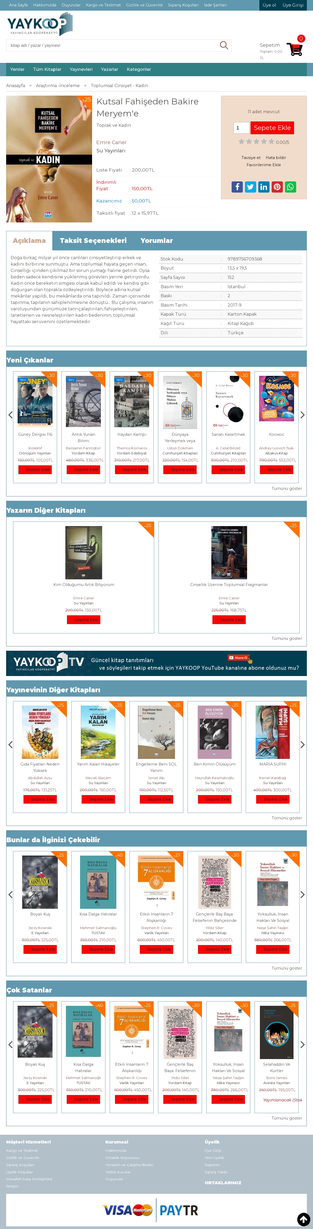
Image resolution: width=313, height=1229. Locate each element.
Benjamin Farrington (132, 448)
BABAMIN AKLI (40, 764)
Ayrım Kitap (35, 453)
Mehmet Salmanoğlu (156, 928)
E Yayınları (98, 933)
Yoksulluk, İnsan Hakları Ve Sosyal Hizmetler (276, 1071)
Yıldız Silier (273, 928)
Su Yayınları (83, 603)
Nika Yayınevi (276, 1083)
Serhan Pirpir (40, 778)
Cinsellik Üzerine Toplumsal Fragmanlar (229, 584)
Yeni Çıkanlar (29, 360)
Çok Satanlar (29, 990)
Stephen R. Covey (214, 928)
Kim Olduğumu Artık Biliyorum (83, 584)
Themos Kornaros (180, 448)
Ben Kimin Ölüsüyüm (273, 764)
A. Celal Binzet (276, 448)
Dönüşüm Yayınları (83, 453)
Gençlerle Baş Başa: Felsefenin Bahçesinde (228, 1071)
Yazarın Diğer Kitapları (46, 510)
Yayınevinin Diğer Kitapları (53, 690)
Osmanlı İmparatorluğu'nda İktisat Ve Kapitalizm (40, 920)
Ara (224, 45)
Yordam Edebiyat (180, 453)
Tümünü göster (287, 488)
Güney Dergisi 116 (83, 434)
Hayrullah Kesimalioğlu (272, 778)
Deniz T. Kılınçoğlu (40, 928)
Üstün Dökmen (228, 448)
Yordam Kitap (132, 453)
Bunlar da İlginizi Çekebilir (53, 840)
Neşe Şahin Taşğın (276, 1078)
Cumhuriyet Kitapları (228, 453)
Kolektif (83, 448)
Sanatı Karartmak (276, 434)
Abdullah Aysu (98, 778)
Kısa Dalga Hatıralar (156, 914)
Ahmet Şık (35, 448)
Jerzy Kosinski (98, 928)
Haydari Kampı (180, 434)
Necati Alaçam (156, 778)
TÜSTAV (156, 933)
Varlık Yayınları (215, 933)
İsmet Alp (215, 778)
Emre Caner (83, 598)
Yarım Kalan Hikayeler (156, 764)
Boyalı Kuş (98, 914)
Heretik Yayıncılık (40, 933)
